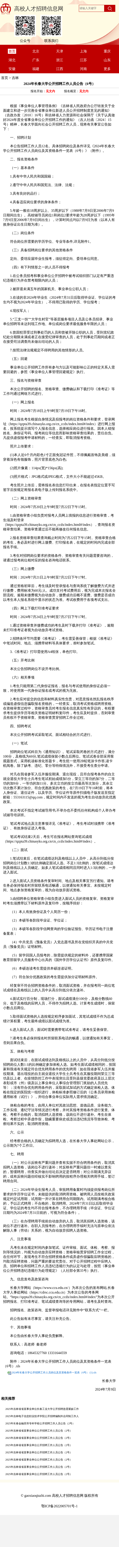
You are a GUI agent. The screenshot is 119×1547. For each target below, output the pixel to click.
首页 (4, 78)
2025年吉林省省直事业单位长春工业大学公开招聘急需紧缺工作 (42, 1408)
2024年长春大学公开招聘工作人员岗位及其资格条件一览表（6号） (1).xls (54, 1372)
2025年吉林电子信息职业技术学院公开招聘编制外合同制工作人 (42, 1416)
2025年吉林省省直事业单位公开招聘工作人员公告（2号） (38, 1430)
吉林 (15, 78)
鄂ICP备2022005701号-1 (59, 1506)
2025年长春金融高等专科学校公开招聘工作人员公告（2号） (40, 1423)
